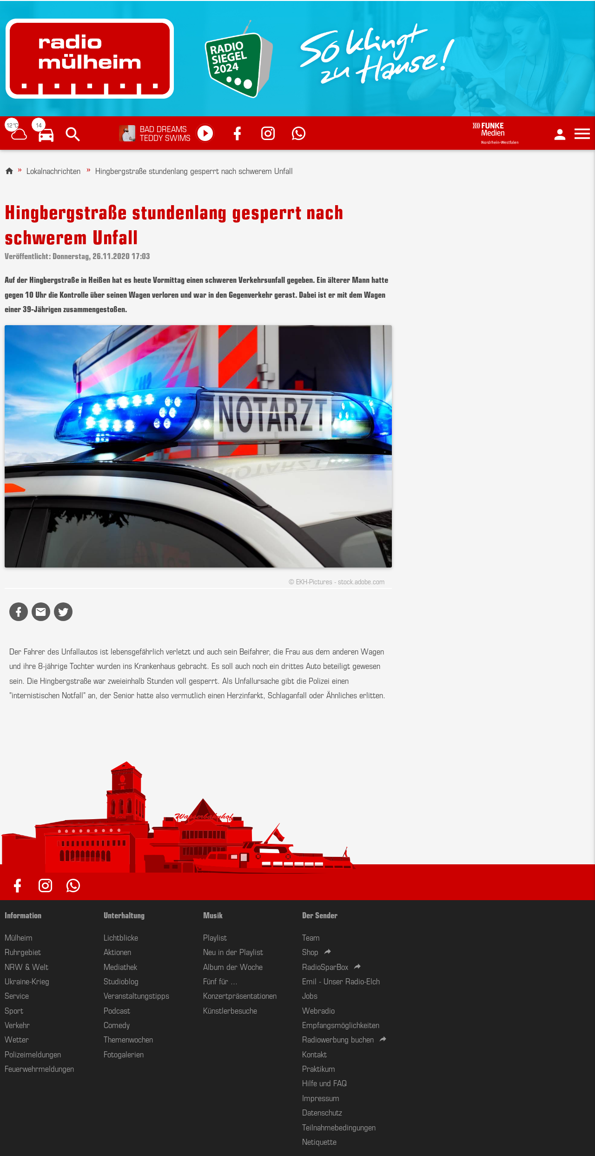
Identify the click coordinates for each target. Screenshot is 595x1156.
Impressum (320, 1097)
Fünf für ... (220, 981)
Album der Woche (233, 966)
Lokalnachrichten (53, 170)
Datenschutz (322, 1112)
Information (23, 915)
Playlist (215, 937)
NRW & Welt (26, 966)
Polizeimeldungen (33, 1054)
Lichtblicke (121, 937)
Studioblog (121, 981)
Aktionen (117, 951)
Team (311, 937)
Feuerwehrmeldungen (39, 1068)
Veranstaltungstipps (136, 995)
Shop (310, 951)
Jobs (309, 995)
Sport (14, 1010)
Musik (213, 915)
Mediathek (120, 966)
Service (17, 995)
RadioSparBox (325, 966)
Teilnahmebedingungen (339, 1127)
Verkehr (17, 1024)
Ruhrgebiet (23, 951)
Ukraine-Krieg (27, 981)
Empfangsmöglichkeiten (340, 1024)
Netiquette (319, 1141)
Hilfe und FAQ (324, 1082)
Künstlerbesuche (230, 1010)
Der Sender (319, 915)
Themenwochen (128, 1039)
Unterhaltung (124, 915)
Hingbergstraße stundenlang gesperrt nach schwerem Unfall (194, 170)
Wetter (17, 1039)
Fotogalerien (124, 1054)
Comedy (117, 1024)
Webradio (318, 1010)
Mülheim (19, 937)
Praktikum (318, 1068)
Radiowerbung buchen (338, 1039)
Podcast (117, 1010)
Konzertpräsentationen (240, 995)
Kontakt (314, 1054)
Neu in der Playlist (233, 951)
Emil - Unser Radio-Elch (341, 981)
